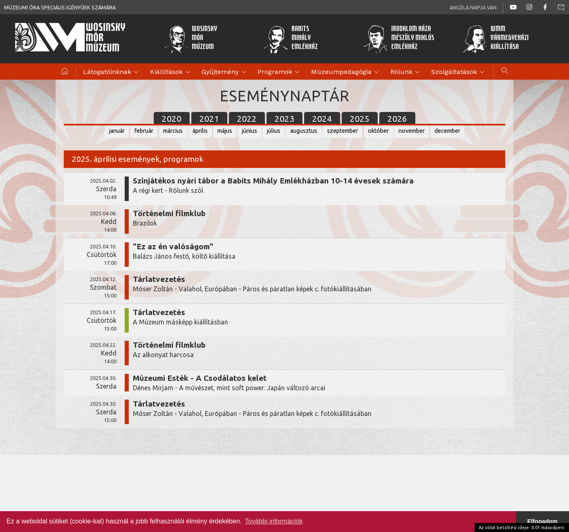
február (143, 130)
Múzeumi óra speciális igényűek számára (60, 7)
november (412, 130)
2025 (360, 118)
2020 (171, 118)
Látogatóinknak (112, 72)
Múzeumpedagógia (346, 72)
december (447, 130)
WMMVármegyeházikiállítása (495, 39)
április (200, 130)
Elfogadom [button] (542, 521)
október (378, 130)
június (249, 130)
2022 (247, 118)
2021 (209, 118)
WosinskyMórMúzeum (190, 39)
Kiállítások (171, 72)
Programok (280, 72)
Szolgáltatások (459, 72)
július (273, 130)
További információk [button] (273, 521)
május (224, 130)
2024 (322, 118)
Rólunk (406, 72)
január (117, 130)
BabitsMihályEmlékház (290, 39)
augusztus (303, 130)
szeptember (342, 130)
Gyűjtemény (225, 72)
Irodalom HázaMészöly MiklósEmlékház (398, 39)
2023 (284, 118)
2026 (397, 118)
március (173, 130)
